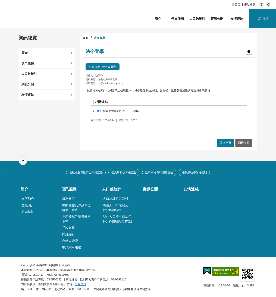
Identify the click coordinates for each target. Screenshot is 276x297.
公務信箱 (80, 284)
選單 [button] (23, 161)
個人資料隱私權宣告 (124, 172)
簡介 (24, 53)
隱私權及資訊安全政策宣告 (86, 172)
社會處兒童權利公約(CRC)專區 (119, 111)
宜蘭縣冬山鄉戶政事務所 (40, 18)
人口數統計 (29, 74)
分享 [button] (268, 4)
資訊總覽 (28, 37)
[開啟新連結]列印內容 (249, 51)
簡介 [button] (158, 18)
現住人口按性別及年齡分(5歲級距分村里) (117, 219)
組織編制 (27, 212)
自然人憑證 (70, 241)
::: (1, 1)
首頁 (86, 37)
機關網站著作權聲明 (194, 172)
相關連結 (101, 102)
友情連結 (236, 18)
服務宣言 (68, 199)
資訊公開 (217, 18)
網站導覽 (249, 4)
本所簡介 (27, 199)
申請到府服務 (71, 247)
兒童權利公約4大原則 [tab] (102, 66)
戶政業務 (68, 228)
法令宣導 (99, 37)
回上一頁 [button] (225, 142)
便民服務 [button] (177, 18)
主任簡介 (27, 205)
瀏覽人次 (238, 285)
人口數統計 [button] (197, 18)
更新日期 (209, 285)
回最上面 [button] (243, 142)
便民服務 (27, 63)
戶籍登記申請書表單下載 (76, 219)
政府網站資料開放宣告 (159, 172)
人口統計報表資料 (115, 199)
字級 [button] (261, 4)
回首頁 (236, 4)
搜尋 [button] (265, 18)
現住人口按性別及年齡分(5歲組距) (117, 208)
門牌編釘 (68, 234)
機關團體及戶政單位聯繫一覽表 (76, 208)
